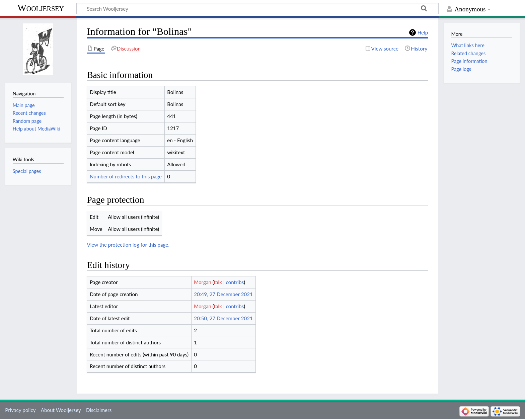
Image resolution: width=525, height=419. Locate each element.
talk (218, 282)
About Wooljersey (61, 410)
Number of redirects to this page (126, 176)
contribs (234, 282)
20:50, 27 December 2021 (223, 318)
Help (423, 32)
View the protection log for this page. (128, 245)
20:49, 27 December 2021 (223, 294)
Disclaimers (98, 410)
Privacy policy (20, 410)
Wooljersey (40, 8)
